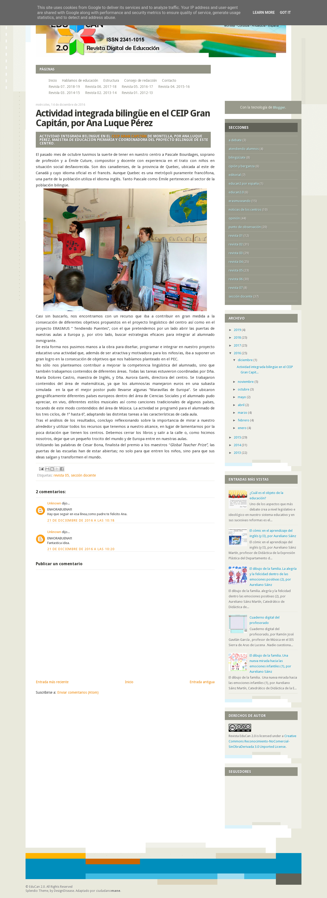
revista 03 (236, 253)
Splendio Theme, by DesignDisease (50, 891)
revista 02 (236, 244)
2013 (238, 453)
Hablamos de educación (80, 80)
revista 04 (236, 262)
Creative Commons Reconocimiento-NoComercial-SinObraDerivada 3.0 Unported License (262, 741)
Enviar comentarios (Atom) (78, 692)
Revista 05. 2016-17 (137, 87)
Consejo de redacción (140, 80)
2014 (238, 445)
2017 (238, 345)
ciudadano (108, 891)
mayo (242, 397)
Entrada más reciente (52, 682)
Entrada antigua (202, 682)
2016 (238, 353)
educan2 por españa (244, 183)
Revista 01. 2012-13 (137, 93)
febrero (244, 420)
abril (241, 405)
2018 (238, 337)
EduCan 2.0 (37, 887)
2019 (238, 330)
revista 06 (236, 279)
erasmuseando (240, 201)
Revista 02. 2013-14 (100, 93)
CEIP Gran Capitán (129, 136)
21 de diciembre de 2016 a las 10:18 (81, 520)
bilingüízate (237, 157)
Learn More (264, 12)
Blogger (279, 107)
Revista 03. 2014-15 (64, 93)
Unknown (54, 503)
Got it (285, 12)
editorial (235, 175)
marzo (243, 413)
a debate (235, 140)
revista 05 (61, 475)
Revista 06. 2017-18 (100, 87)
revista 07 (236, 288)
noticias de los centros (245, 209)
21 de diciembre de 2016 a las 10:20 (81, 549)
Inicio (53, 80)
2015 (238, 437)
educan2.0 (236, 192)
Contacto (169, 80)
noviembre (246, 382)
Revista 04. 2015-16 (174, 87)
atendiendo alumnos (244, 149)
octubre (244, 389)
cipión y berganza (242, 166)
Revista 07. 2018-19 (64, 87)
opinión (234, 218)
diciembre (245, 360)
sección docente (83, 475)
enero (242, 428)
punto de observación (245, 227)
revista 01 (236, 236)
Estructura (111, 80)
